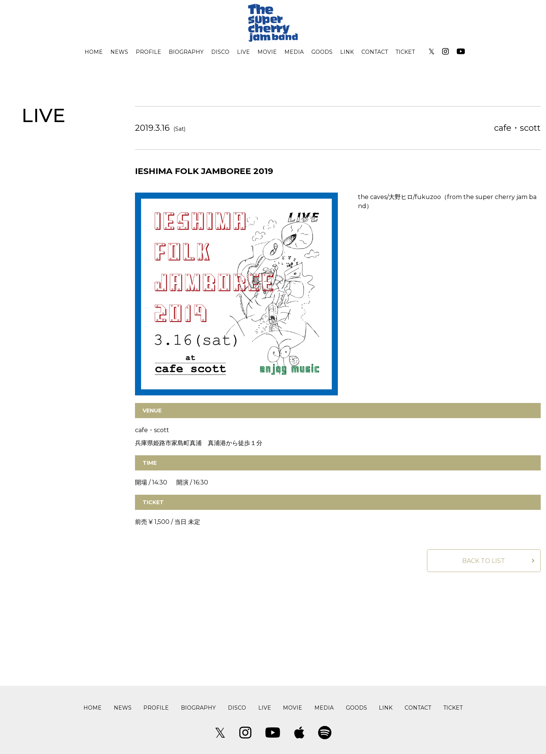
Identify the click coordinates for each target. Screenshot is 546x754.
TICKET (405, 52)
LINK (347, 52)
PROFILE (148, 52)
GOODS (322, 52)
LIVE (243, 52)
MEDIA (294, 52)
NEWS (119, 52)
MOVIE (267, 52)
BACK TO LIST (483, 560)
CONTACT (374, 52)
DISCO (220, 52)
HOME (94, 52)
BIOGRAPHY (186, 52)
